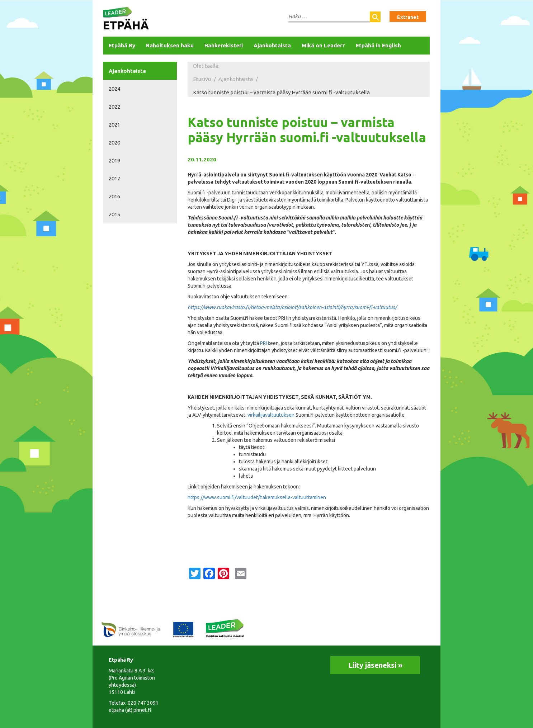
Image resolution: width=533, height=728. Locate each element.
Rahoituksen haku (170, 45)
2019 (114, 160)
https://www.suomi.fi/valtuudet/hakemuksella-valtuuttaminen (257, 497)
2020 (114, 143)
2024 (114, 89)
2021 (114, 125)
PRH (264, 343)
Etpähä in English (378, 45)
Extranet (408, 17)
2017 (114, 178)
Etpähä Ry (122, 45)
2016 (114, 196)
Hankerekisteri (223, 45)
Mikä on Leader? (323, 45)
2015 (114, 214)
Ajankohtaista (272, 45)
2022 (114, 107)
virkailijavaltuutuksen (270, 415)
